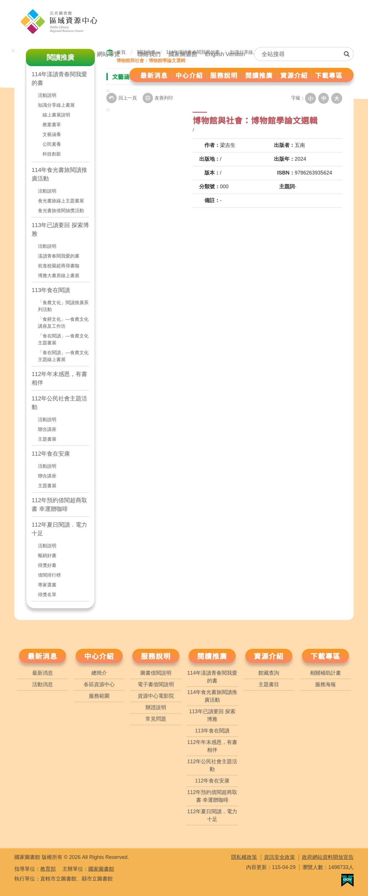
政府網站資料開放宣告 (328, 857)
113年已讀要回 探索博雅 (60, 229)
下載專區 (325, 656)
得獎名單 (47, 594)
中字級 (324, 98)
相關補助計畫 (325, 673)
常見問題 (155, 719)
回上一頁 (121, 98)
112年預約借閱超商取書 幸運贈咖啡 (59, 504)
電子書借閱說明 (156, 684)
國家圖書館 (182, 54)
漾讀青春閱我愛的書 (58, 256)
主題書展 (47, 439)
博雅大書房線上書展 (58, 275)
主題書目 (268, 684)
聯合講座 (47, 429)
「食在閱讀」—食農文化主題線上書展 (63, 356)
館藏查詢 (268, 673)
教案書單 (52, 124)
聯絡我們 (148, 54)
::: (94, 54)
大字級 (337, 98)
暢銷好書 (47, 555)
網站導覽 (108, 54)
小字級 (311, 98)
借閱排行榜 (49, 575)
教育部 (48, 869)
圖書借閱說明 (155, 673)
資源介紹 (269, 656)
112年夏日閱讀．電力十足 (59, 528)
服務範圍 (99, 696)
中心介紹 (99, 656)
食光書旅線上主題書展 (61, 200)
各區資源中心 (99, 684)
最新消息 (42, 656)
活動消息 (42, 684)
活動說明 (47, 95)
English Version (225, 54)
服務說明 (156, 656)
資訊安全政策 (279, 857)
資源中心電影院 (156, 696)
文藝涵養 (52, 134)
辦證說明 (155, 707)
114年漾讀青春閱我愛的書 (212, 677)
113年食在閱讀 (51, 290)
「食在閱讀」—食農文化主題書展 (63, 339)
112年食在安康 (51, 453)
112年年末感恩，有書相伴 (59, 378)
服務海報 (325, 684)
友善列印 (158, 98)
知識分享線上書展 (56, 105)
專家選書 (47, 584)
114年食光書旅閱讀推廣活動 (59, 174)
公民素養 (52, 144)
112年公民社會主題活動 (59, 402)
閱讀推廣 (212, 656)
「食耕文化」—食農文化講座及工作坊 (63, 323)
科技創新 (52, 153)
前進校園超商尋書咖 (58, 265)
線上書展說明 (56, 114)
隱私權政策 (244, 857)
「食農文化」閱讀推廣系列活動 (63, 306)
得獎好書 (47, 565)
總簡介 (99, 673)
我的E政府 (347, 880)
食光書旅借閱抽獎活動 (61, 210)
